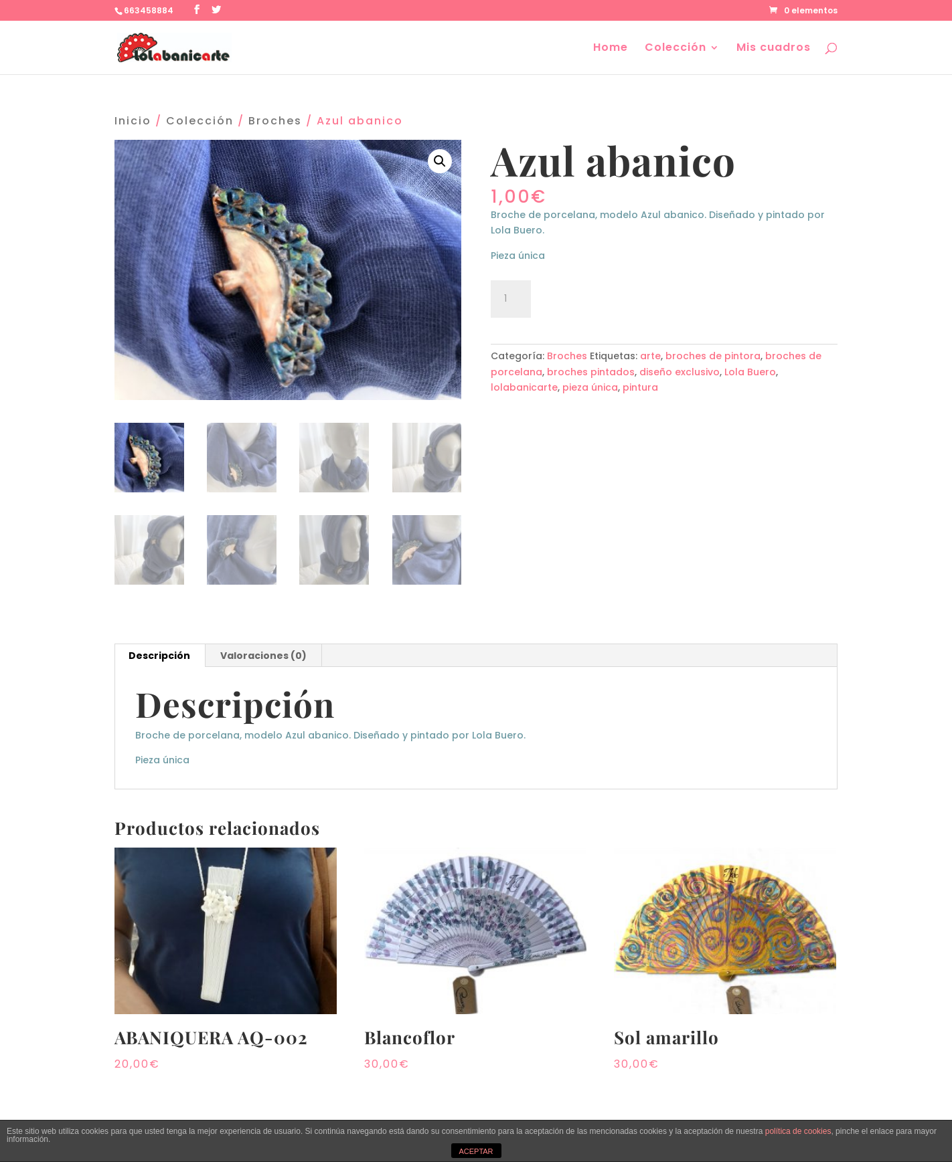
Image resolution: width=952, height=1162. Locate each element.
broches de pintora (713, 356)
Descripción (159, 655)
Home (610, 49)
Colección (675, 49)
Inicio (132, 120)
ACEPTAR (476, 1151)
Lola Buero (750, 372)
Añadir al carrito (613, 297)
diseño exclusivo (679, 372)
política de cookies (798, 1131)
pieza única (590, 387)
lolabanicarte (524, 387)
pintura (640, 387)
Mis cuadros (773, 49)
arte (650, 356)
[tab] (160, 655)
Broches (275, 120)
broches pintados (591, 372)
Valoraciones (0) (263, 655)
